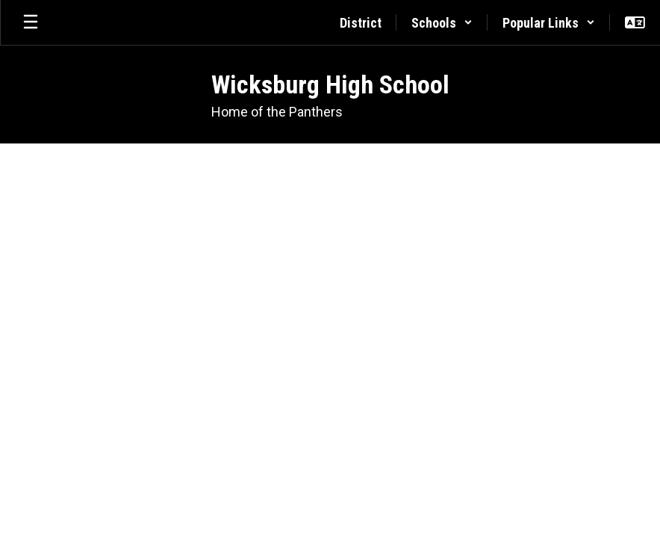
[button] (442, 22)
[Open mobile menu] (30, 22)
